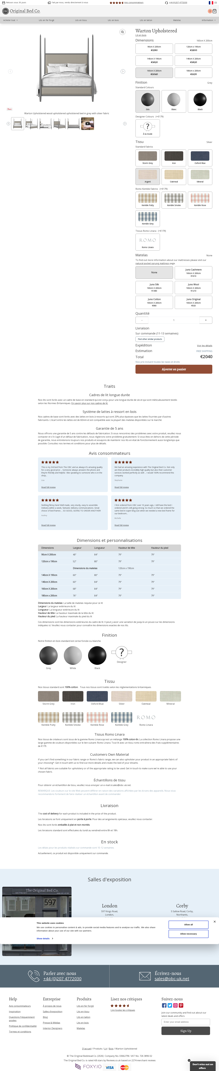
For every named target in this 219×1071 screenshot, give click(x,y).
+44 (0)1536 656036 (182, 925)
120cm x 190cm (193, 48)
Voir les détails (204, 345)
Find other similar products (150, 339)
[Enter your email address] (185, 1022)
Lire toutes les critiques (123, 1008)
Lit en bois (140, 35)
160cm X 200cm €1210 (193, 287)
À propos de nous (52, 1005)
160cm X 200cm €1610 (193, 272)
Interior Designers (52, 1028)
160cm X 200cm (154, 72)
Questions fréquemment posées (22, 1019)
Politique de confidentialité (23, 1026)
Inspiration (15, 1011)
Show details (43, 1065)
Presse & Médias (51, 1022)
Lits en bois (83, 1022)
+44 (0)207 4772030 (109, 925)
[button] (123, 71)
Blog (45, 1017)
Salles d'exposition (52, 1011)
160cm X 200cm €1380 (154, 287)
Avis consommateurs (20, 1005)
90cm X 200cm (154, 48)
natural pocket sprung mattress (152, 263)
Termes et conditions (20, 1031)
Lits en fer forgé (85, 1005)
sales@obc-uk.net (121, 785)
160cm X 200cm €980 (154, 302)
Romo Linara (103, 742)
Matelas (81, 1028)
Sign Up (185, 1031)
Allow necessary (188, 1061)
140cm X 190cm (154, 60)
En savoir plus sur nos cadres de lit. (89, 403)
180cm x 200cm (193, 72)
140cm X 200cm (193, 60)
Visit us (109, 935)
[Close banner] (215, 1049)
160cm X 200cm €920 (193, 302)
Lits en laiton (83, 1017)
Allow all (188, 1051)
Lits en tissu (83, 1011)
